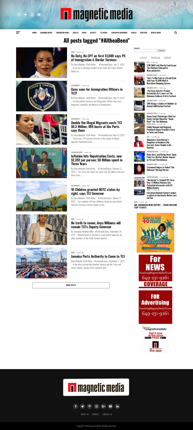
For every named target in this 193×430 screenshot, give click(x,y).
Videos (133, 32)
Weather (143, 32)
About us (85, 414)
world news (156, 32)
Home (34, 32)
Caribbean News (62, 32)
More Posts (71, 285)
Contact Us (107, 414)
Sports (93, 32)
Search (137, 48)
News (84, 32)
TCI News (103, 32)
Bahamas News (46, 32)
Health (75, 32)
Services (95, 414)
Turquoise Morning (119, 32)
